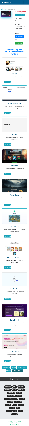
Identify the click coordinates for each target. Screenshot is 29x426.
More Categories (18, 370)
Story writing (8, 82)
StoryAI (14, 74)
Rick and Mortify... (14, 257)
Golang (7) (22, 398)
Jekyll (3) (20, 411)
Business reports (22, 367)
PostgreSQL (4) (21, 389)
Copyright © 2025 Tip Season (14, 421)
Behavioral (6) (8, 398)
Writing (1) (8, 404)
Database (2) (7, 389)
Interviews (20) (8, 386)
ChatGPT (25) (10, 401)
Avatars (14, 367)
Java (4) (14, 386)
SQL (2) (17, 407)
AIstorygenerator (14, 103)
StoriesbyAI (14, 289)
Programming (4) (11, 395)
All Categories (6, 367)
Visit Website (20, 14)
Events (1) (19, 395)
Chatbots (8, 370)
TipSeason (6, 2)
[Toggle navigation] (25, 2)
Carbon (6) (19, 392)
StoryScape (14, 351)
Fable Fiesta (14, 195)
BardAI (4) (14, 404)
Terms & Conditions (14, 424)
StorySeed (14, 226)
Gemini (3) (20, 404)
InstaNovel (14, 320)
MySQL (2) (14, 389)
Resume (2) (15, 398)
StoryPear (14, 166)
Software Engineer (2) (11, 411)
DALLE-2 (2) (12, 407)
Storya (14, 134)
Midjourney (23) (18, 401)
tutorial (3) (14, 414)
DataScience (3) (11, 392)
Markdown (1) (21, 386)
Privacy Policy (14, 422)
